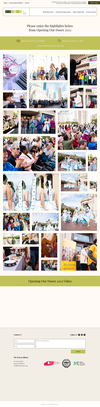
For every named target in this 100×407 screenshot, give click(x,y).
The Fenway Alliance (21, 357)
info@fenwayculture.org (20, 366)
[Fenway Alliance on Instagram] (84, 335)
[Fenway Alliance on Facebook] (79, 335)
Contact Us (17, 335)
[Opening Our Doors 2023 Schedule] (36, 41)
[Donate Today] (94, 2)
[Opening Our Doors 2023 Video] (72, 41)
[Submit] (78, 351)
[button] (6, 2)
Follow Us (73, 335)
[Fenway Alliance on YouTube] (82, 335)
